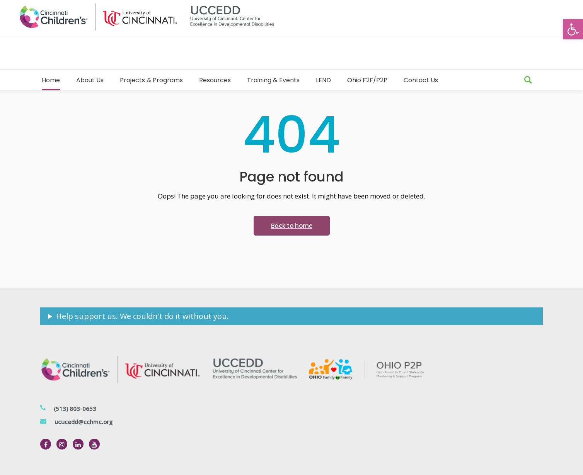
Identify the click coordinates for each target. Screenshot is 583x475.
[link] (573, 29)
